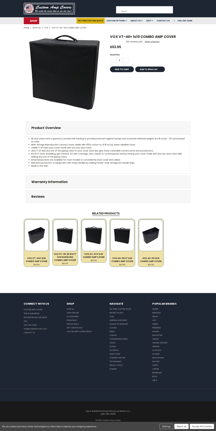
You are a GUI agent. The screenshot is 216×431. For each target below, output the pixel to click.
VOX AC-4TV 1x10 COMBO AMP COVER (94, 256)
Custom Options (117, 20)
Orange (155, 346)
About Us (136, 20)
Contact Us (163, 20)
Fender (155, 309)
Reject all (181, 426)
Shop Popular (73, 313)
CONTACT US (29, 332)
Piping (112, 331)
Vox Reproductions (119, 339)
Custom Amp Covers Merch (79, 331)
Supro (155, 365)
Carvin (155, 369)
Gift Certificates (75, 328)
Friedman (156, 328)
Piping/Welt (72, 320)
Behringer (157, 372)
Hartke (155, 339)
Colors (113, 328)
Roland (155, 331)
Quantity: (115, 54)
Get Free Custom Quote (90, 20)
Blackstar (157, 335)
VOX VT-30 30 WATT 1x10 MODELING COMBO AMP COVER (65, 257)
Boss (154, 376)
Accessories (73, 316)
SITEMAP (113, 369)
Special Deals (73, 324)
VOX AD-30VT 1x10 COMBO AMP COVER (122, 260)
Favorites (114, 350)
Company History (118, 358)
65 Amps (156, 354)
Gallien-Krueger (159, 343)
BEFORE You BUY (116, 313)
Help (149, 20)
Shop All (70, 309)
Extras (113, 346)
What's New (115, 354)
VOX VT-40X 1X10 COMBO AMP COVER (36, 260)
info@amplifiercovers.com (35, 329)
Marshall (156, 313)
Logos (112, 343)
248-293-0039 (185, 20)
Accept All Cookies (202, 426)
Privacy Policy (116, 365)
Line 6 (154, 380)
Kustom (155, 361)
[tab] (108, 128)
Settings (166, 426)
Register (124, 324)
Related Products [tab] (106, 213)
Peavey (155, 316)
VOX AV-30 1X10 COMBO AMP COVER (151, 260)
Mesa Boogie (158, 358)
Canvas (113, 335)
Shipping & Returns (118, 320)
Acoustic (156, 350)
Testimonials (115, 361)
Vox (154, 320)
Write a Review (152, 41)
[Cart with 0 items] (191, 9)
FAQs (112, 316)
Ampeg (155, 324)
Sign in (113, 324)
